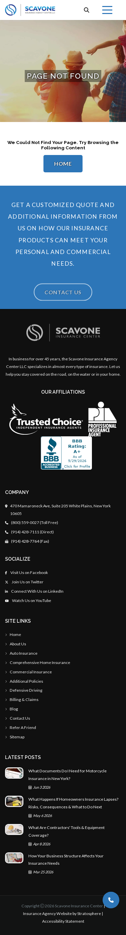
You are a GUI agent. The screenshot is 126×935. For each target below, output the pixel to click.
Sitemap (14, 736)
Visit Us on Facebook (26, 572)
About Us (15, 643)
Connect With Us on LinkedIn (34, 591)
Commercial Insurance (28, 671)
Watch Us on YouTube (28, 600)
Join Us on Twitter (24, 581)
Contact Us (63, 298)
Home (63, 164)
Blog (11, 708)
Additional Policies (24, 681)
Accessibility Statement (63, 921)
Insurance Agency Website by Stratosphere (62, 913)
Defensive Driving (23, 690)
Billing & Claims (21, 699)
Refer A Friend (20, 727)
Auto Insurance (21, 653)
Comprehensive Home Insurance (37, 662)
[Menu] (107, 10)
